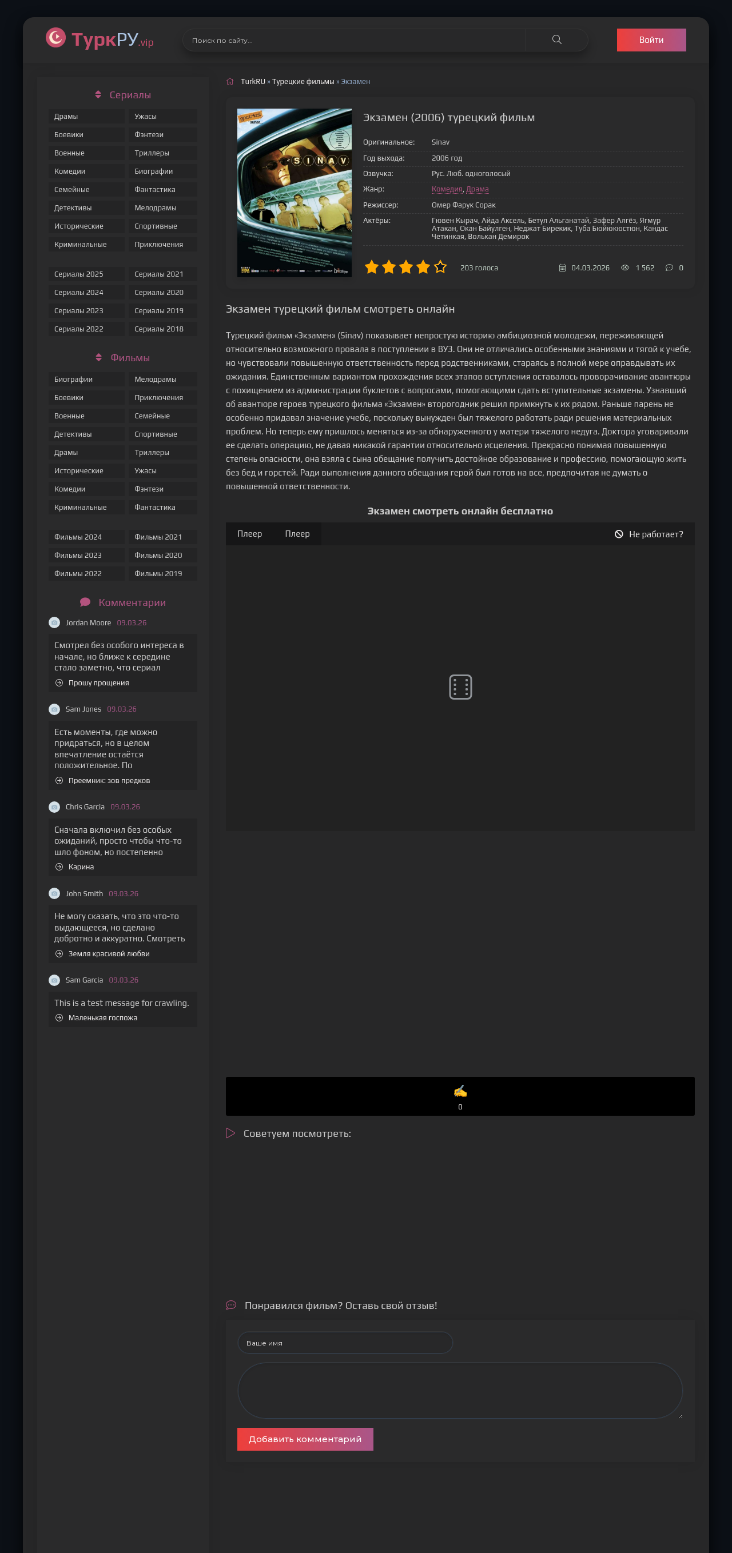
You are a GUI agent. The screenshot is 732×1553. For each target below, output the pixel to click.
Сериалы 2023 (79, 310)
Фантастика (155, 189)
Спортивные (155, 226)
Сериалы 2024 (79, 292)
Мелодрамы (155, 207)
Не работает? (649, 534)
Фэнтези (149, 134)
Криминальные (80, 244)
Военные (69, 153)
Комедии (70, 171)
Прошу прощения (92, 682)
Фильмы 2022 (78, 573)
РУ (112, 38)
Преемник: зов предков (102, 780)
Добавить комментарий (305, 1439)
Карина (74, 867)
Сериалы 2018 (159, 329)
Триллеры (151, 153)
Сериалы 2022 (79, 329)
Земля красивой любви (102, 953)
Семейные (72, 189)
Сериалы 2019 (159, 310)
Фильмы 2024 (78, 537)
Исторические (79, 226)
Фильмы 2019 (158, 573)
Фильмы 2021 (158, 537)
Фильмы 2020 (158, 555)
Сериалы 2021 (159, 274)
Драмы (66, 116)
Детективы (73, 207)
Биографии (153, 171)
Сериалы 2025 (79, 274)
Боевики (68, 134)
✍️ (460, 1098)
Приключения (158, 244)
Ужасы (145, 116)
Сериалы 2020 (159, 292)
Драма (477, 189)
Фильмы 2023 (78, 555)
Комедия (447, 189)
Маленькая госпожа (96, 1017)
